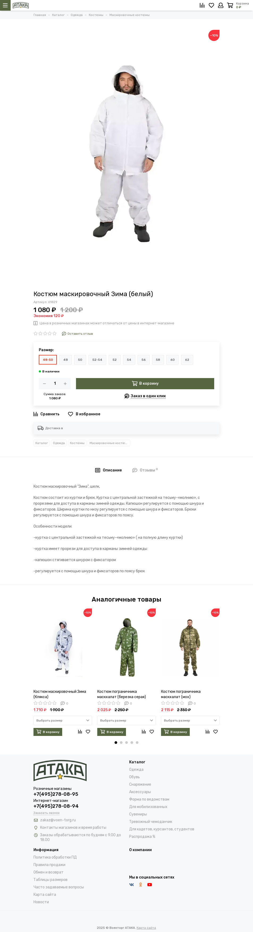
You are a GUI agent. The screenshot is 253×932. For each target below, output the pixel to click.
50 (80, 360)
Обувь (134, 777)
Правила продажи (49, 865)
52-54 (97, 360)
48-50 (48, 360)
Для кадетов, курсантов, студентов (161, 829)
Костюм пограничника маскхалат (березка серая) (121, 694)
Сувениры (138, 814)
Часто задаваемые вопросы (58, 887)
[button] (116, 742)
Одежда (59, 443)
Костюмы (77, 443)
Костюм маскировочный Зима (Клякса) (59, 694)
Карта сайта (44, 894)
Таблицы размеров (50, 879)
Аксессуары (140, 792)
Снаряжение (140, 784)
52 (115, 360)
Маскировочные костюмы (110, 443)
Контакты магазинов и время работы (73, 827)
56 (144, 360)
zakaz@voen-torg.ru (58, 820)
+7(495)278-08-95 (55, 794)
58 (158, 360)
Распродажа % (142, 836)
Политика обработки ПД (55, 857)
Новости (41, 902)
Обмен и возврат (48, 872)
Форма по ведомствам (149, 799)
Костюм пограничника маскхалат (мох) (181, 694)
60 (172, 360)
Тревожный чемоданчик (150, 821)
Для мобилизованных (148, 807)
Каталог (41, 443)
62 (187, 360)
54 (129, 360)
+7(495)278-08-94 (56, 806)
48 (65, 360)
